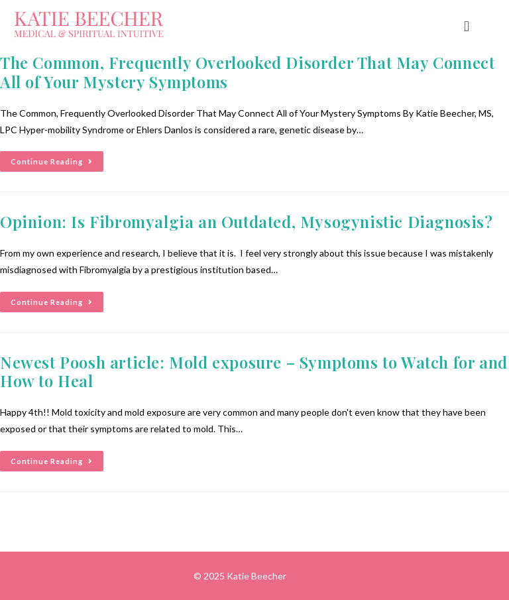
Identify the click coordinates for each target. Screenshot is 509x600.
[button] (466, 27)
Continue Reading (57, 158)
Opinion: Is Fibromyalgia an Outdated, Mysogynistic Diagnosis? (246, 221)
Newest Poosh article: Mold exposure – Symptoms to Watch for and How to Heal (254, 371)
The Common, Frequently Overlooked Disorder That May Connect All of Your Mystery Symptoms (247, 72)
